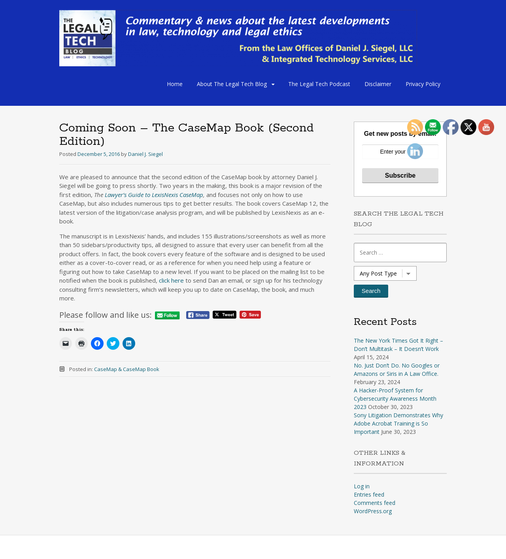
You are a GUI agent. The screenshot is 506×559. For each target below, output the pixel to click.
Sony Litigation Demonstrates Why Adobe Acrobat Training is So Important (398, 423)
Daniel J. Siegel (145, 154)
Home (175, 84)
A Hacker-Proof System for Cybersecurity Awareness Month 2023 (395, 398)
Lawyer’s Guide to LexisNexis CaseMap (154, 195)
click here (172, 280)
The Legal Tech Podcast (319, 84)
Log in (362, 486)
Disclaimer (377, 84)
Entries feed (369, 494)
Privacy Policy (423, 84)
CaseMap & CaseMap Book (126, 369)
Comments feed (374, 502)
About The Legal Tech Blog (232, 84)
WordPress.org (373, 511)
